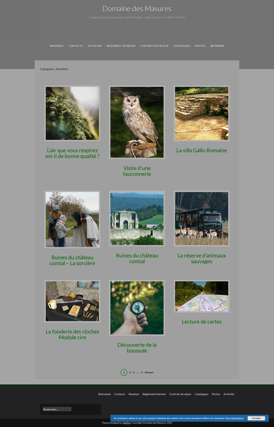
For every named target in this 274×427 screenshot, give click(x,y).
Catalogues (182, 45)
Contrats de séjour (154, 45)
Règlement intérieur (121, 45)
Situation (95, 45)
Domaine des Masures (137, 8)
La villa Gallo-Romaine (201, 150)
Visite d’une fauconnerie (137, 171)
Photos (200, 45)
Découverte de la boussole (137, 348)
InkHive (127, 422)
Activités (217, 45)
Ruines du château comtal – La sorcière (72, 260)
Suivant (149, 372)
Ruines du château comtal (137, 258)
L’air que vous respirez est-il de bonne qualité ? (72, 153)
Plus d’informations (235, 418)
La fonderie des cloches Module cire (72, 334)
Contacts (76, 45)
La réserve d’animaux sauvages (201, 258)
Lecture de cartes (202, 321)
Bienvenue (57, 45)
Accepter (256, 418)
